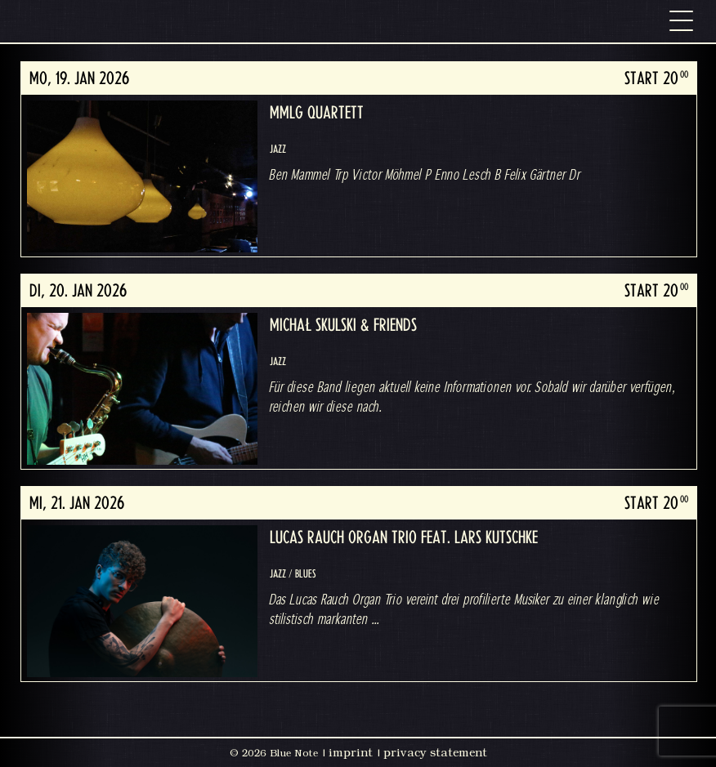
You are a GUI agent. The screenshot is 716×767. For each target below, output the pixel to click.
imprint (351, 752)
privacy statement (435, 752)
